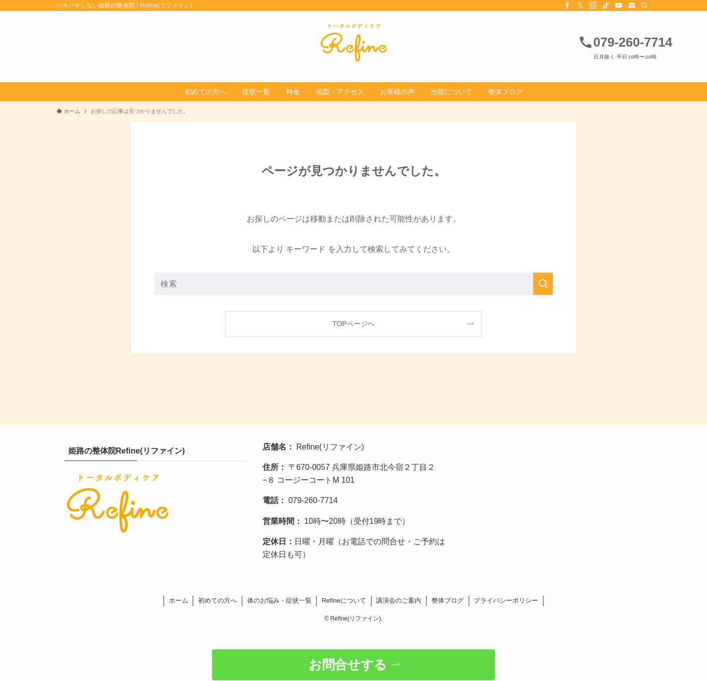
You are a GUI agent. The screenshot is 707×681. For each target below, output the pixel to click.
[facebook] (567, 5)
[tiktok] (605, 5)
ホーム (178, 600)
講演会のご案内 (398, 600)
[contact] (631, 5)
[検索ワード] (354, 284)
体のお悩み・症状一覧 (279, 600)
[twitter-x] (580, 5)
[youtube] (618, 5)
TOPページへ (353, 324)
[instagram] (593, 5)
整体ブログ (448, 600)
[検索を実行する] (543, 284)
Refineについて (344, 600)
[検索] (644, 5)
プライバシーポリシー (506, 600)
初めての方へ (217, 600)
